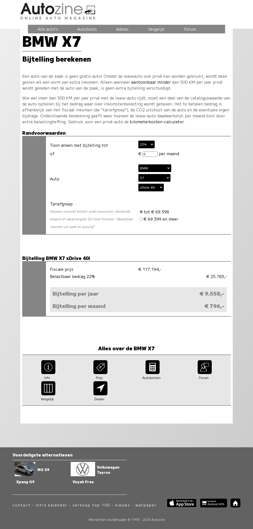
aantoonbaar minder (151, 82)
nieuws (122, 504)
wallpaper (146, 504)
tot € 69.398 (154, 212)
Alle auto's (48, 29)
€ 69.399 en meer (159, 219)
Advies (122, 29)
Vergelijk (156, 29)
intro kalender (51, 504)
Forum (190, 29)
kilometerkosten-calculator (157, 122)
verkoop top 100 (91, 504)
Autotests (87, 29)
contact (22, 504)
